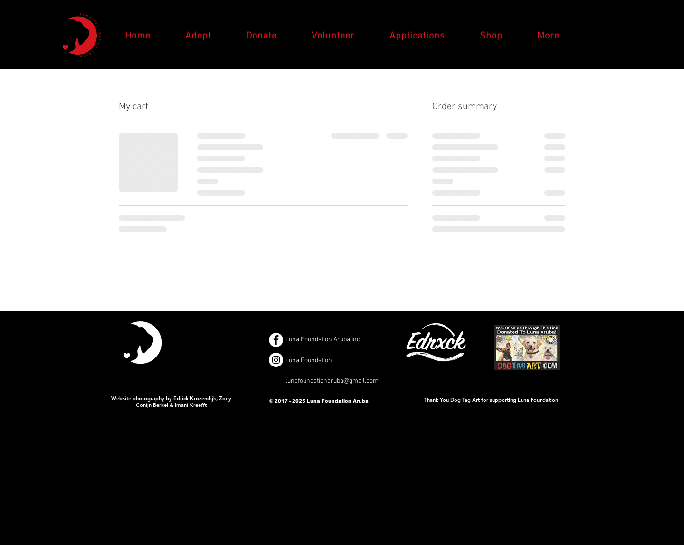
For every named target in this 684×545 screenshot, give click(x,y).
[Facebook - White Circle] (276, 340)
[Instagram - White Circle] (276, 360)
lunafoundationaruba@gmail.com (332, 381)
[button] (548, 36)
